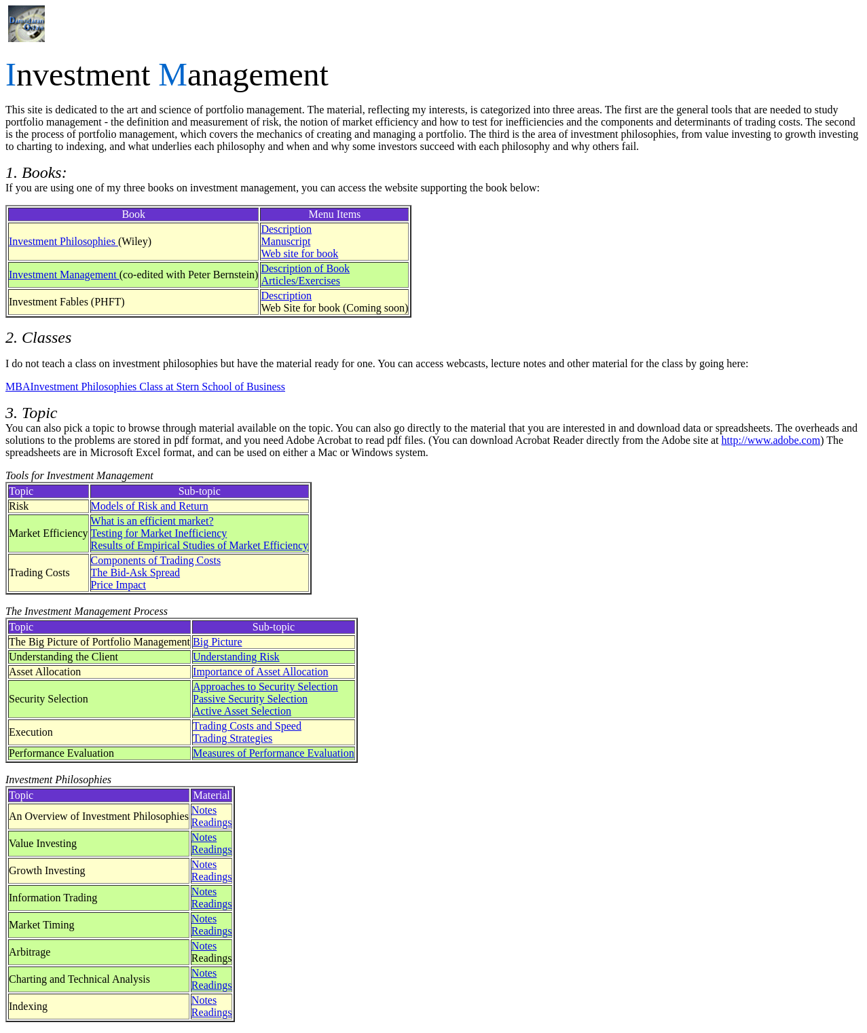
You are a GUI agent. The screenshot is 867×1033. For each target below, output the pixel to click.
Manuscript (285, 241)
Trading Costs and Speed (247, 726)
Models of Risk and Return (149, 506)
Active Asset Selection (242, 711)
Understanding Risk (236, 656)
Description (286, 229)
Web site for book (299, 253)
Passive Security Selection (250, 699)
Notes (204, 810)
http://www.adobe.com (771, 440)
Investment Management (64, 274)
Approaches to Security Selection (265, 686)
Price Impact (118, 584)
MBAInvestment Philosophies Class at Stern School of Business (145, 386)
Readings (211, 822)
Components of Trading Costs (156, 560)
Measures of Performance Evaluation (273, 753)
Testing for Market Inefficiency (159, 533)
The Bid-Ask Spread (136, 572)
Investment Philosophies (63, 241)
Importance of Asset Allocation (261, 671)
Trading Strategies (232, 738)
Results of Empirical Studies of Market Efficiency (200, 545)
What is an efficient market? (152, 521)
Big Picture (217, 641)
